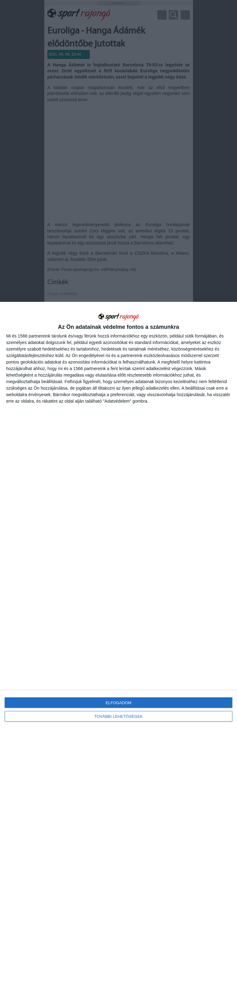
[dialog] (118, 654)
